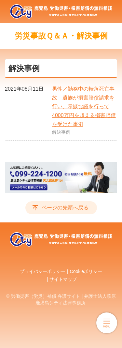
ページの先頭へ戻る (65, 207)
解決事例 (61, 132)
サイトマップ (63, 279)
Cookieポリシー (86, 271)
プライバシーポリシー (42, 271)
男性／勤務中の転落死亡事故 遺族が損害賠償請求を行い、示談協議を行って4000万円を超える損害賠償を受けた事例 (84, 106)
